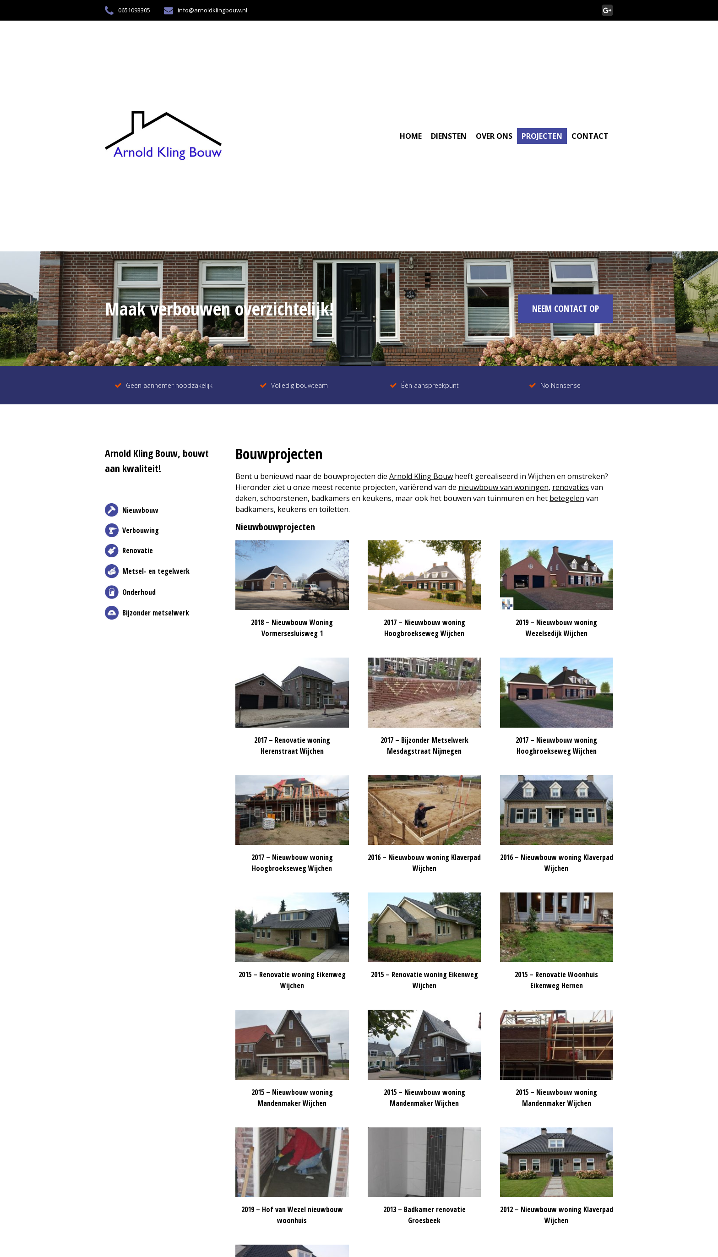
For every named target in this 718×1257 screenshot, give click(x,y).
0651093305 (127, 10)
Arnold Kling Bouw (421, 476)
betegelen (566, 498)
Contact (590, 136)
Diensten (449, 136)
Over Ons (494, 136)
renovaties (570, 487)
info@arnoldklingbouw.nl (205, 10)
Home (411, 136)
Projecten (542, 136)
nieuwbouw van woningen (503, 487)
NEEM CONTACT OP (565, 308)
